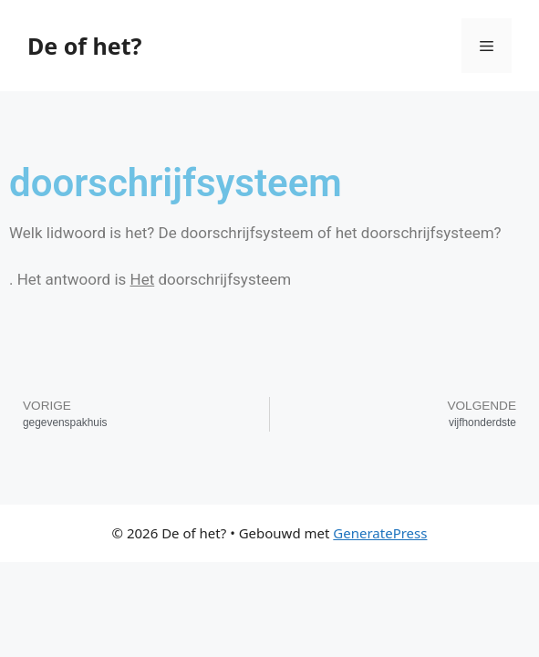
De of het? (84, 45)
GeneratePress (380, 533)
